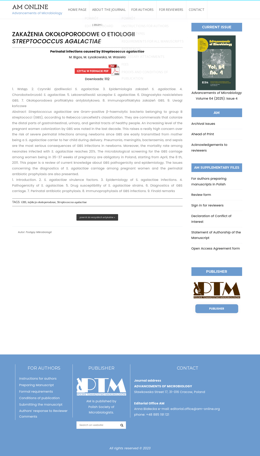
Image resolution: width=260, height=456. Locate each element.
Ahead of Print (202, 134)
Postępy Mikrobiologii (39, 232)
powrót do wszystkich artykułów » (97, 217)
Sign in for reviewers (207, 205)
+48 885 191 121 (157, 414)
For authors (142, 9)
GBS (23, 202)
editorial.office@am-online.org (195, 409)
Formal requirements (36, 391)
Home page (77, 9)
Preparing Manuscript (36, 385)
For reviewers (171, 9)
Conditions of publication (39, 398)
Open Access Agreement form (215, 248)
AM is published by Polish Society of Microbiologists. (101, 407)
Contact (196, 9)
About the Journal (109, 9)
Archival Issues (203, 123)
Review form (201, 194)
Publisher (216, 309)
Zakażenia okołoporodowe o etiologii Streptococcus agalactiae (97, 70)
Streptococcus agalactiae (72, 202)
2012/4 (97, 25)
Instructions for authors (38, 378)
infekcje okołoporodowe (42, 202)
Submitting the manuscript (40, 404)
